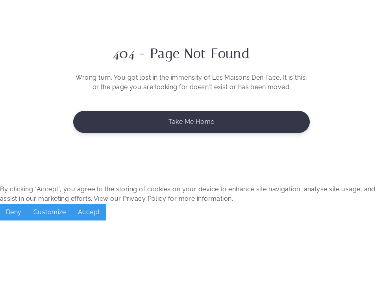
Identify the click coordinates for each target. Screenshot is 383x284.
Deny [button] (14, 212)
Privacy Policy (144, 198)
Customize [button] (49, 212)
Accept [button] (89, 212)
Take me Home (191, 121)
